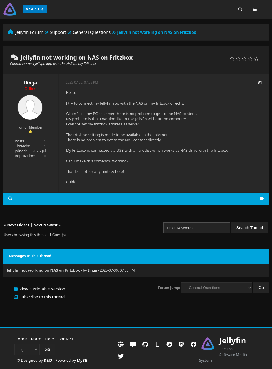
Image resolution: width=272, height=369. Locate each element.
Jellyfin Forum (29, 32)
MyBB (82, 360)
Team (35, 339)
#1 (260, 82)
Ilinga (30, 82)
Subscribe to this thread (42, 297)
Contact (65, 339)
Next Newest (45, 224)
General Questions (92, 32)
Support (58, 32)
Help (49, 339)
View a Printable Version (42, 289)
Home (20, 339)
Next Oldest (18, 224)
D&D (48, 360)
